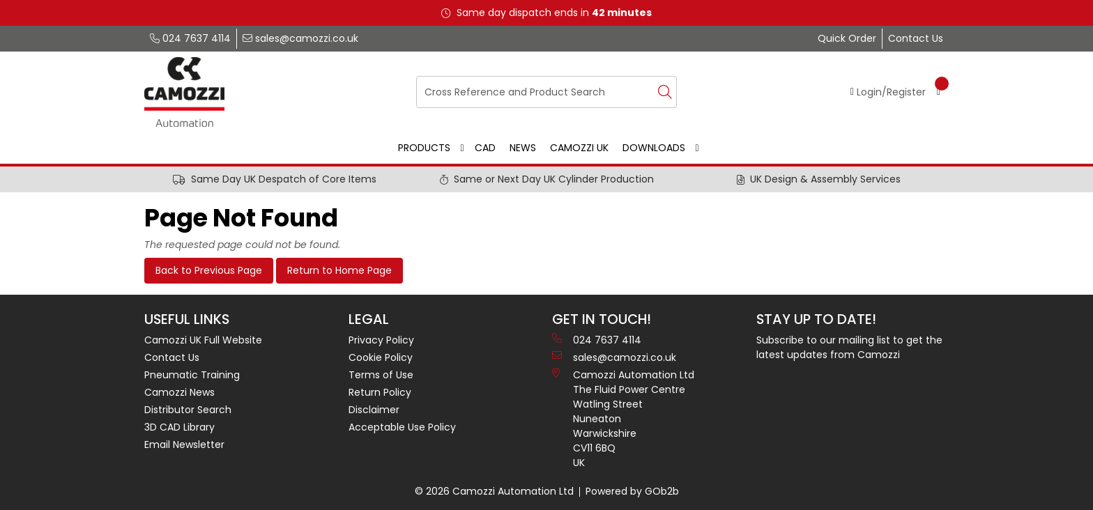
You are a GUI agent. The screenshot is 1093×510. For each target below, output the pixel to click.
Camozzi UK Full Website (203, 340)
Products (424, 148)
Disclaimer (374, 410)
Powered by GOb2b (632, 491)
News (523, 148)
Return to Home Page (339, 270)
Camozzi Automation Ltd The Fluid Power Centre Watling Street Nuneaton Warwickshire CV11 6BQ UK (623, 419)
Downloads (653, 148)
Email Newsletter (184, 444)
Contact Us (915, 38)
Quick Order (847, 38)
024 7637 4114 (190, 38)
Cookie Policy (381, 357)
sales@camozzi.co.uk (300, 38)
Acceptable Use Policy (402, 427)
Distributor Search (187, 410)
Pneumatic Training (192, 375)
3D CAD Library (179, 427)
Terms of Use (381, 375)
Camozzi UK (579, 148)
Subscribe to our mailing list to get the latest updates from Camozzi (849, 347)
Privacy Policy (381, 340)
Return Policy (380, 392)
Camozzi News (179, 392)
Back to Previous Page (208, 270)
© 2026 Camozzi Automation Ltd (494, 491)
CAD (485, 148)
